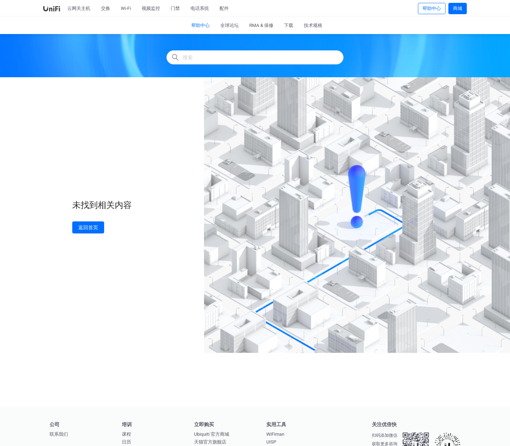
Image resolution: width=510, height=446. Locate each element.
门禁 (175, 8)
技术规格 (313, 25)
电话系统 (200, 8)
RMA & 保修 (261, 25)
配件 (224, 8)
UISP (271, 442)
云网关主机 (78, 8)
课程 (126, 434)
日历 (126, 442)
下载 (288, 25)
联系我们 (59, 434)
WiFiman (275, 434)
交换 (105, 8)
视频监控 (151, 8)
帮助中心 (432, 8)
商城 (457, 8)
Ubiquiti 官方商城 (211, 434)
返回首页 (88, 227)
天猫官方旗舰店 (210, 442)
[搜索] (255, 57)
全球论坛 (229, 25)
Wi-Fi (126, 8)
